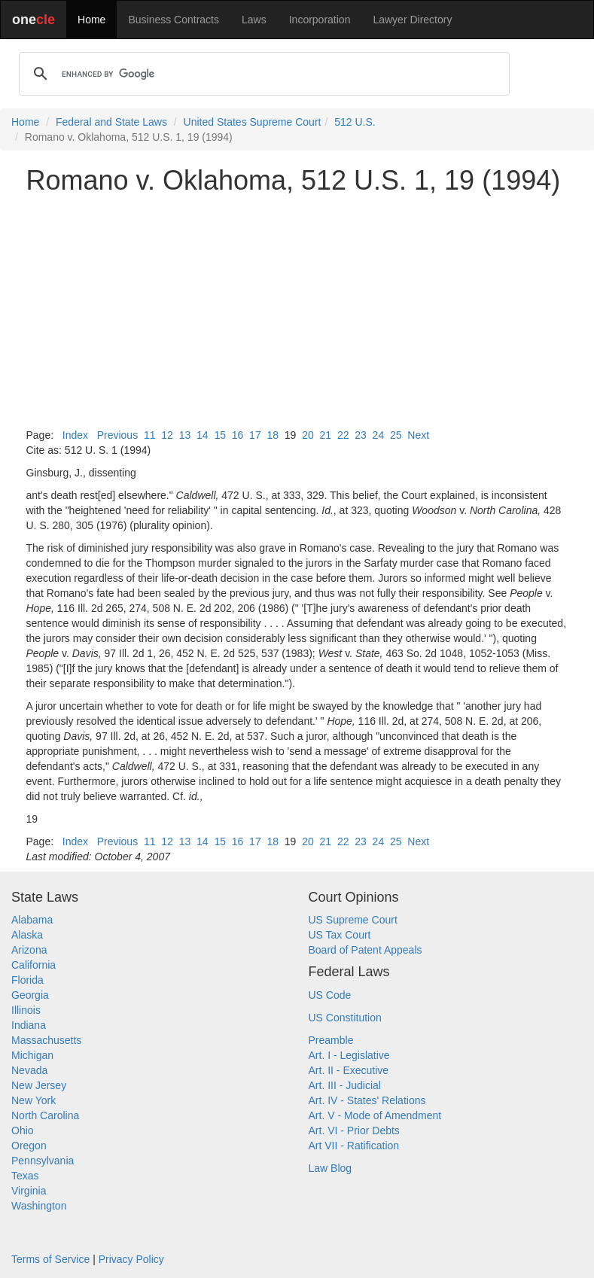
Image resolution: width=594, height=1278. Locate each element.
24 (379, 435)
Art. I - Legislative (349, 1055)
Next (418, 435)
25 (396, 435)
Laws (254, 20)
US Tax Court (340, 935)
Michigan (32, 1055)
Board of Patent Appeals (365, 950)
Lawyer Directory (412, 20)
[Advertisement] (297, 311)
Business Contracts (173, 20)
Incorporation (320, 20)
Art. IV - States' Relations (367, 1100)
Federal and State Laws (111, 122)
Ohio (22, 1130)
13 (185, 435)
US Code (330, 995)
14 (202, 435)
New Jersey (38, 1085)
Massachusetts (46, 1040)
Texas (25, 1176)
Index (75, 435)
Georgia (30, 995)
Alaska (27, 935)
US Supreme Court (353, 920)
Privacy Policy (131, 1259)
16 (238, 435)
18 (273, 435)
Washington (38, 1206)
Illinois (26, 1010)
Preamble (331, 1040)
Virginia (28, 1191)
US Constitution (345, 1018)
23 (361, 435)
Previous (117, 435)
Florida (27, 980)
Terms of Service (50, 1259)
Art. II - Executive (349, 1070)
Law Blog (330, 1168)
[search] (262, 74)
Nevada (29, 1070)
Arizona (29, 950)
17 (255, 435)
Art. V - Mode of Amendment (375, 1115)
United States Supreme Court (252, 122)
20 (308, 435)
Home (91, 20)
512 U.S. (354, 122)
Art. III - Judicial (345, 1085)
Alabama (32, 920)
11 (150, 435)
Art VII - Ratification (354, 1146)
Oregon (29, 1146)
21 (326, 435)
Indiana (28, 1025)
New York (33, 1100)
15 (220, 435)
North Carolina (45, 1115)
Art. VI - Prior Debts (354, 1130)
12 (167, 435)
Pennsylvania (42, 1161)
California (33, 965)
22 (343, 435)
